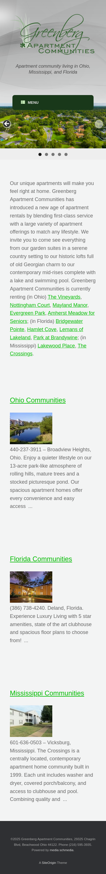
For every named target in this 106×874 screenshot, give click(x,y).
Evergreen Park (27, 313)
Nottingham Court (30, 305)
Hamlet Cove (42, 329)
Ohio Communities (38, 400)
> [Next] (99, 124)
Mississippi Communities (47, 693)
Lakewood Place (56, 346)
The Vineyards (64, 297)
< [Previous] (7, 124)
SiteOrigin (49, 862)
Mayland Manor (70, 305)
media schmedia (61, 850)
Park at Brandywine (55, 337)
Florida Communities (41, 559)
